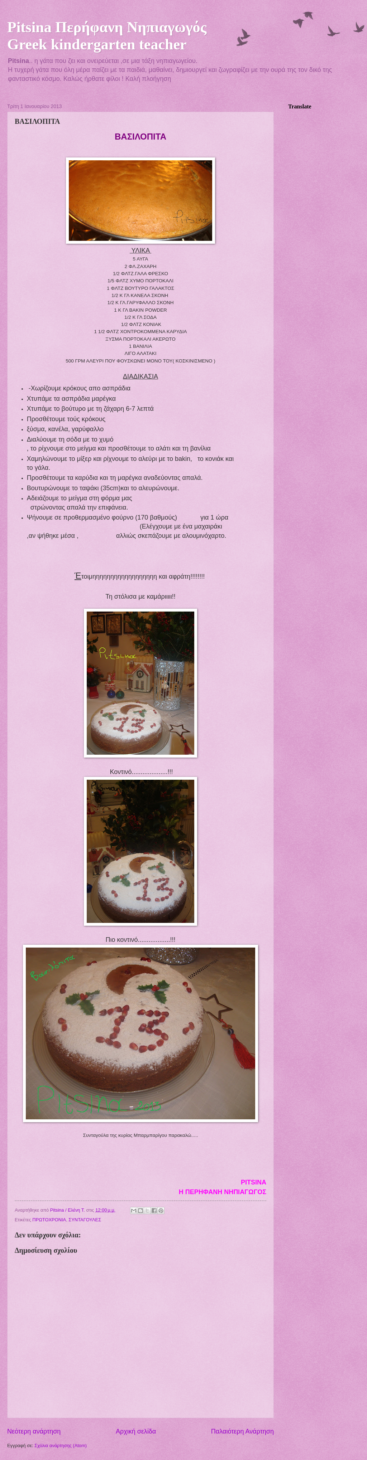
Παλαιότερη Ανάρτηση (242, 1431)
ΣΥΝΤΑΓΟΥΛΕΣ (84, 1219)
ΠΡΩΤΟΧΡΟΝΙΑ (49, 1219)
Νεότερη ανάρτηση (34, 1431)
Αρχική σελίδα (136, 1431)
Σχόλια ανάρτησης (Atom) (60, 1445)
